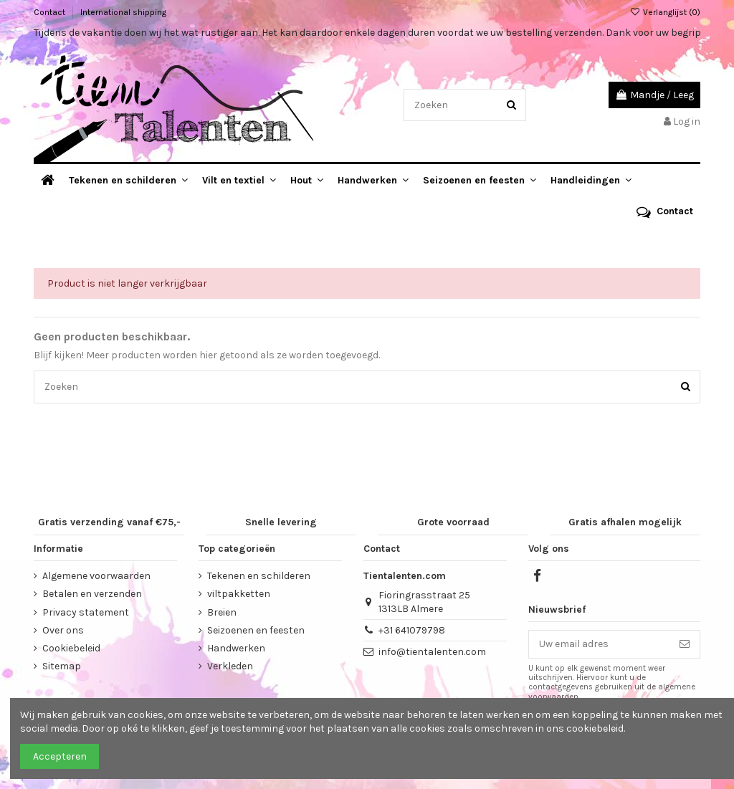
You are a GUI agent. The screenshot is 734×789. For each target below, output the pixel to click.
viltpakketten (238, 594)
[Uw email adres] (599, 644)
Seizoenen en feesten (256, 630)
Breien (222, 612)
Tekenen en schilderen (258, 576)
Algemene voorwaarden (96, 576)
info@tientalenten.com (432, 652)
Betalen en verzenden (92, 594)
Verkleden (230, 666)
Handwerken (236, 648)
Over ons (63, 630)
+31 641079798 (411, 630)
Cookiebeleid (71, 648)
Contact (50, 12)
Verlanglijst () (665, 12)
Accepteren (60, 756)
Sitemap (61, 666)
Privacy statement (85, 612)
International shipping (123, 12)
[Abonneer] (684, 644)
